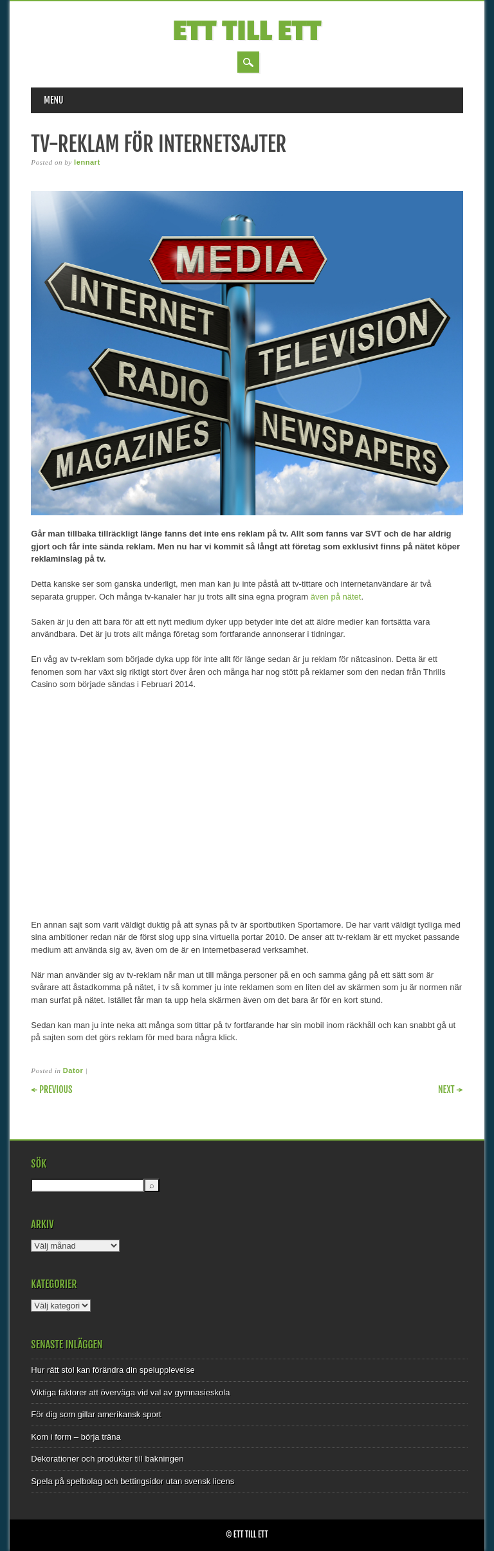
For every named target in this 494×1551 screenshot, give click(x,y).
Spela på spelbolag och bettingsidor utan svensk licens (132, 1481)
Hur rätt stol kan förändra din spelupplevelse (112, 1370)
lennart (87, 162)
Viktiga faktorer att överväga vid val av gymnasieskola (130, 1392)
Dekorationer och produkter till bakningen (107, 1459)
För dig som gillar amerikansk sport (96, 1414)
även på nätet (336, 596)
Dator (73, 1070)
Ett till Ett (247, 31)
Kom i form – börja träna (75, 1437)
